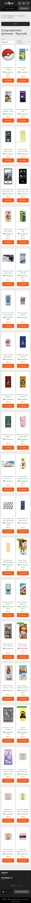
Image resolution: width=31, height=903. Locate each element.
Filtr (15, 24)
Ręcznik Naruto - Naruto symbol (22, 644)
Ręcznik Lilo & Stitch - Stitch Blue (23, 272)
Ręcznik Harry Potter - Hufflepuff (23, 395)
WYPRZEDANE (23, 648)
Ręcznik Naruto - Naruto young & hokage (22, 561)
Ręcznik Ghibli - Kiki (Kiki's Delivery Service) (22, 519)
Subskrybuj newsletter (22, 891)
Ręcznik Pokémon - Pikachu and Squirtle (23, 686)
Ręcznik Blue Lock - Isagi (22, 230)
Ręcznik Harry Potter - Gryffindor (8, 395)
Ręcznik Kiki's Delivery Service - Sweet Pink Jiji (8, 811)
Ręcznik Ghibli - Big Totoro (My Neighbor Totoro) (8, 519)
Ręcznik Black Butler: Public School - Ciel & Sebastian (8, 190)
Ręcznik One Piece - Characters (22, 603)
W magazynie (24, 72)
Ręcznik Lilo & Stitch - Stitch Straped (8, 313)
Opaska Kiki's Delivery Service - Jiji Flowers (23, 851)
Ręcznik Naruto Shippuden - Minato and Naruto (22, 478)
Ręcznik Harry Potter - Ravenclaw (23, 355)
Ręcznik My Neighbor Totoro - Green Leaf (23, 810)
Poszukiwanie (24, 8)
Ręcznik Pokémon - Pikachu (23, 68)
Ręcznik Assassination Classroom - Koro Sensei (23, 729)
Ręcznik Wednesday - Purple (23, 110)
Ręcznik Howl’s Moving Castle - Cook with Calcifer (23, 771)
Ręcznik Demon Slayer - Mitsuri (8, 230)
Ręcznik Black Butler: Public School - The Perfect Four (23, 190)
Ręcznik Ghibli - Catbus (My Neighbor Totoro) (8, 561)
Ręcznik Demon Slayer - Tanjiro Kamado (8, 150)
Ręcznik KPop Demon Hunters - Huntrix (8, 770)
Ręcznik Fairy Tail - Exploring (23, 313)
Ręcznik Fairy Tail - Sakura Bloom (8, 355)
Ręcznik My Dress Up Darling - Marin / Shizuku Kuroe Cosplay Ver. (8, 272)
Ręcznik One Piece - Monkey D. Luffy (8, 686)
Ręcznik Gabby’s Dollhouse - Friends (8, 110)
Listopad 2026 (23, 774)
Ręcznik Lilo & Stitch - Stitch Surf (8, 603)
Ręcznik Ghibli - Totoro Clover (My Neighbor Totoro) (23, 150)
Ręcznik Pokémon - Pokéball (8, 68)
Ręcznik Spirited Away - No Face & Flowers (8, 851)
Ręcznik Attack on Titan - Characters (8, 644)
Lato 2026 (9, 774)
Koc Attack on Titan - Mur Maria (8, 728)
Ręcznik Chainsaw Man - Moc (8, 477)
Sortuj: (3, 39)
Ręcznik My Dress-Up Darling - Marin (23, 435)
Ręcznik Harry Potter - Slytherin (8, 435)
